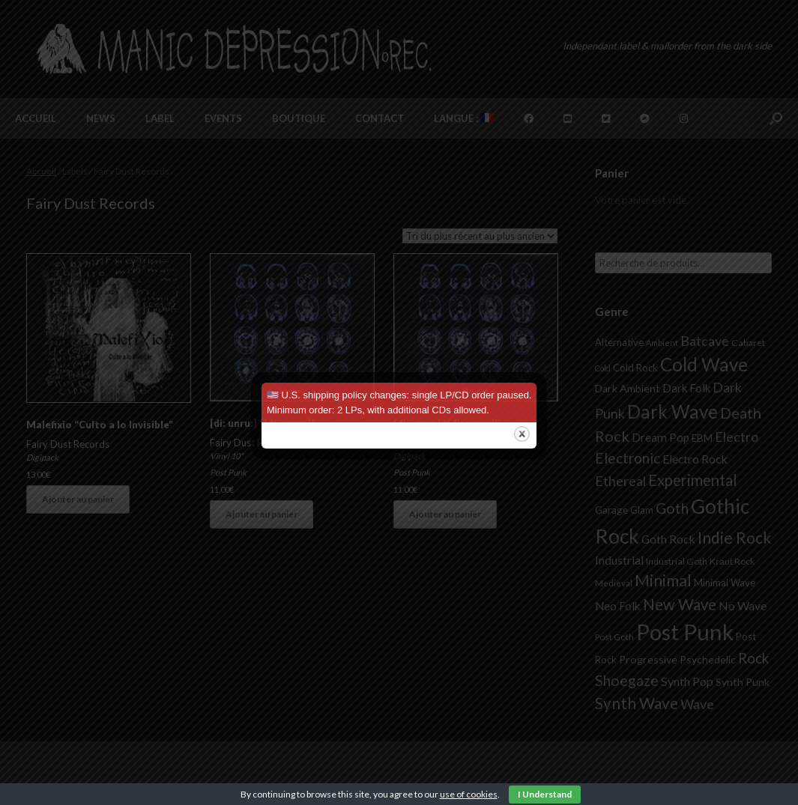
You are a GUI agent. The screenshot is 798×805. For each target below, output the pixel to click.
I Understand (545, 794)
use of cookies (469, 794)
